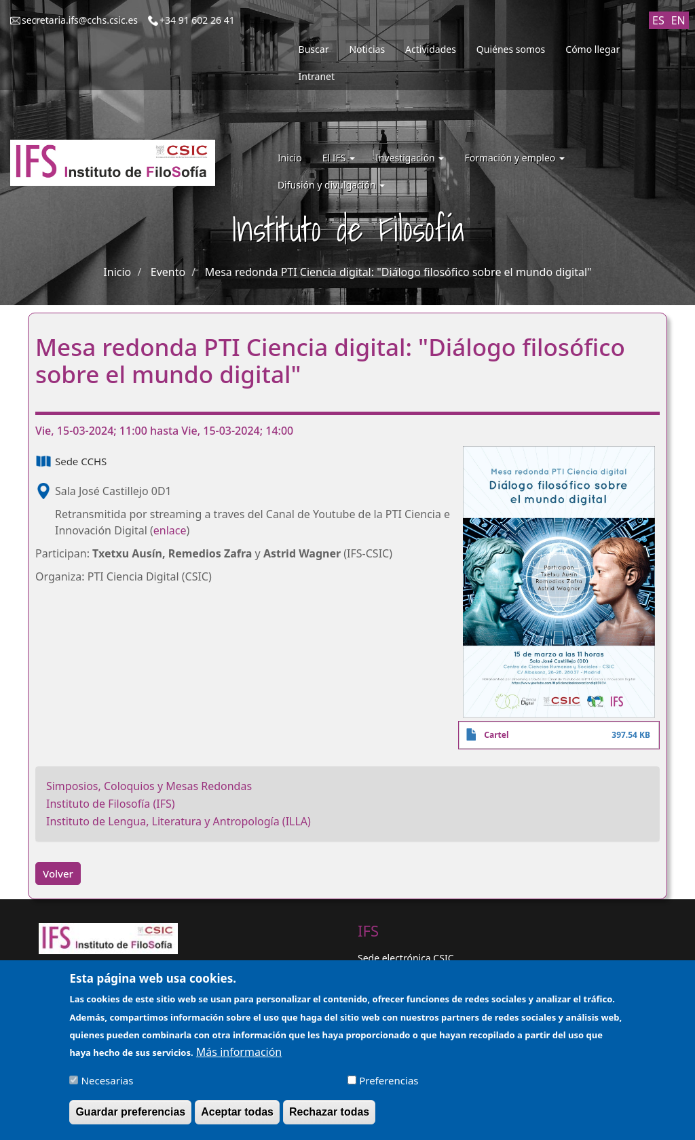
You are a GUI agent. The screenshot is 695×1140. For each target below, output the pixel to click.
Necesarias (107, 1087)
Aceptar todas (237, 1118)
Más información (239, 1058)
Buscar (314, 49)
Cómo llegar (592, 49)
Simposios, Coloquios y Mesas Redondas (149, 786)
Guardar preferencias (130, 1118)
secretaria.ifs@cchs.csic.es (80, 20)
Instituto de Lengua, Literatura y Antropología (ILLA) (178, 821)
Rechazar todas (329, 1118)
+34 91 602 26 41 (197, 20)
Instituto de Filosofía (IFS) (110, 803)
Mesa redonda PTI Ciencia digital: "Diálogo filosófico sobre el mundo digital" (398, 271)
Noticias (367, 49)
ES (658, 20)
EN (678, 20)
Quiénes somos (510, 49)
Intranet (317, 76)
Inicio (290, 157)
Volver (58, 873)
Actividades (430, 49)
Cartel (496, 735)
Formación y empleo (514, 157)
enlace (170, 530)
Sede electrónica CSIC (405, 957)
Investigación (409, 157)
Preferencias (388, 1087)
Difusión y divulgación (331, 184)
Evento (168, 271)
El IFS (338, 157)
